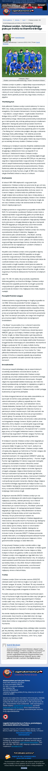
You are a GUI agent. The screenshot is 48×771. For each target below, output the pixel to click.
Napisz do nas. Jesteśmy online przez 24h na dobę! (24, 757)
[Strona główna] (7, 20)
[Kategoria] (17, 20)
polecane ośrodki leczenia (13, 707)
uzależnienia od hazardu (23, 705)
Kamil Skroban (20, 38)
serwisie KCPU (17, 746)
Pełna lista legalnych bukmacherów (24, 734)
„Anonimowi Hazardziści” (29, 742)
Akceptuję (24, 768)
